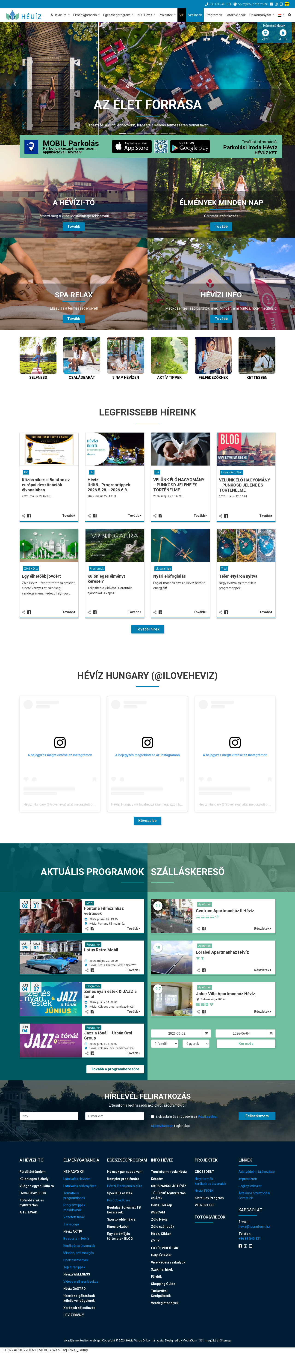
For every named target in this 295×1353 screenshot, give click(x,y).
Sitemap (225, 1340)
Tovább (68, 515)
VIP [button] (181, 15)
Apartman (204, 904)
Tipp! (224, 568)
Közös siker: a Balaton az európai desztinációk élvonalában (46, 484)
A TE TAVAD (28, 1212)
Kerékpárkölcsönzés (79, 1308)
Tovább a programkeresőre (115, 1069)
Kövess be (147, 820)
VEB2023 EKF (205, 1205)
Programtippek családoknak (74, 1207)
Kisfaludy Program (209, 1198)
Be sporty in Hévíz (76, 1238)
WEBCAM (158, 1212)
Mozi (89, 903)
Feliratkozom (257, 1116)
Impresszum (248, 1179)
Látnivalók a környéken (80, 1186)
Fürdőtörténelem (33, 1172)
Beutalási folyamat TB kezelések (124, 1210)
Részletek (262, 928)
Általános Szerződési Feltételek (254, 1195)
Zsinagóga (71, 1224)
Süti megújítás (209, 1340)
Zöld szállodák (162, 1226)
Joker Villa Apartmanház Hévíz (225, 993)
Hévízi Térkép (161, 1205)
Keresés (246, 1043)
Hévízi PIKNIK (204, 1191)
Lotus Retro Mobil (101, 949)
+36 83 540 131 (250, 1238)
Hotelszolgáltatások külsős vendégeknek (79, 1298)
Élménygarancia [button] (85, 15)
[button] (281, 15)
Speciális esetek (119, 1193)
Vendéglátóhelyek (165, 1303)
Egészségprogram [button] (117, 15)
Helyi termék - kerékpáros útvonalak (210, 1181)
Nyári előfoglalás (169, 576)
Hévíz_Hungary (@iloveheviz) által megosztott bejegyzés (64, 804)
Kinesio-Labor (118, 1226)
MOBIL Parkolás (71, 147)
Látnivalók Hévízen (77, 1179)
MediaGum (190, 1340)
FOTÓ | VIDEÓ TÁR (164, 1248)
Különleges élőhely (34, 1179)
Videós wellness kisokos (80, 1281)
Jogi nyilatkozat (250, 1186)
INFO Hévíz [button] (145, 15)
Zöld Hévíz (31, 568)
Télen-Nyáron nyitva (238, 576)
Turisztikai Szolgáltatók (161, 1293)
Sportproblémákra (121, 1219)
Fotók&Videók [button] (236, 15)
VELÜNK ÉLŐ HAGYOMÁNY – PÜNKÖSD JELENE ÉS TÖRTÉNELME (178, 484)
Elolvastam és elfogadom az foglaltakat (184, 1121)
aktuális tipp (163, 568)
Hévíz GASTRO (74, 1288)
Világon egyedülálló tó (37, 1186)
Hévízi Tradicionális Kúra (124, 1186)
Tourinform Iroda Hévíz (169, 1172)
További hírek (147, 629)
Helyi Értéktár (161, 1255)
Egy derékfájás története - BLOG (120, 1236)
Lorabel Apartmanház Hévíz (222, 952)
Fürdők (156, 1276)
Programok (97, 568)
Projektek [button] (166, 15)
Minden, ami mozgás (78, 1253)
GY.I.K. (155, 1241)
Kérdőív (157, 1179)
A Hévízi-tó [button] (59, 15)
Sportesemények (75, 1260)
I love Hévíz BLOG (33, 1193)
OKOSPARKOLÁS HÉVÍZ (168, 1186)
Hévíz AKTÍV (72, 1231)
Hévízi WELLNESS (76, 1274)
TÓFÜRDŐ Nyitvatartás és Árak (168, 1195)
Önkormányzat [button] (260, 15)
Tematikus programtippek (74, 1195)
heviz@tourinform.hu (254, 1226)
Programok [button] (214, 15)
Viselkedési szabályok (168, 1262)
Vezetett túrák (74, 1217)
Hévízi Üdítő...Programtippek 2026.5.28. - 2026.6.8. (109, 484)
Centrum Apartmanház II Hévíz (225, 910)
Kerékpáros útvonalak (79, 1246)
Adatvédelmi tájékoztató (257, 1172)
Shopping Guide (163, 1284)
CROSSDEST (204, 1172)
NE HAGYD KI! (73, 1172)
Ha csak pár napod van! (124, 1172)
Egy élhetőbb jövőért (41, 576)
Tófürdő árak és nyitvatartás (32, 1202)
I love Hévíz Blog (231, 472)
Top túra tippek (74, 1267)
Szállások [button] (195, 15)
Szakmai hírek (162, 1269)
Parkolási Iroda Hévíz (250, 147)
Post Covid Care (118, 1200)
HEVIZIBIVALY (73, 1315)
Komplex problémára (123, 1179)
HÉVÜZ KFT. (266, 152)
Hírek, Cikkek (161, 1234)
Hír (26, 472)
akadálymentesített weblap (82, 1340)
